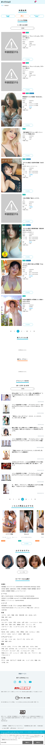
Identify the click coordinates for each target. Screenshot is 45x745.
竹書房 (29, 588)
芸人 (28, 653)
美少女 (6, 632)
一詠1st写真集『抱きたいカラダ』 (31, 198)
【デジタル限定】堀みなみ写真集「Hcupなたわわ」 (32, 264)
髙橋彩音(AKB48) (26, 303)
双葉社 (13, 591)
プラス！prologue (17, 605)
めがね (33, 615)
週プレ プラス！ (22, 16)
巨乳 (17, 622)
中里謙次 (31, 174)
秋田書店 (4, 586)
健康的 (21, 624)
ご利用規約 (4, 725)
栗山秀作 (31, 275)
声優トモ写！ (30, 607)
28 (27, 331)
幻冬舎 (3, 588)
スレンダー (7, 622)
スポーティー (7, 626)
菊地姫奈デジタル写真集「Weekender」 (32, 96)
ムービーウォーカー (20, 591)
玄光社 (38, 586)
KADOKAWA (19, 586)
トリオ (12, 639)
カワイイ (7, 634)
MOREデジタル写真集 (7, 598)
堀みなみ (24, 267)
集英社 (7, 588)
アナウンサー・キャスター (11, 650)
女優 (25, 646)
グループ (21, 639)
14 (26, 499)
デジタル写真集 (8, 16)
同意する (27, 742)
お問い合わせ (13, 728)
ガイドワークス (11, 586)
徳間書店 (34, 588)
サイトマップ (20, 728)
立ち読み (28, 59)
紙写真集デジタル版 (7, 605)
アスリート (37, 653)
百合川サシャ (25, 39)
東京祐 (30, 241)
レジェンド (18, 653)
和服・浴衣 (7, 617)
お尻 (25, 622)
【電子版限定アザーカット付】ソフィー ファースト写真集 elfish (32, 133)
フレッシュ (31, 624)
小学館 (18, 588)
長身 (12, 624)
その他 (5, 662)
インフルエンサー (28, 650)
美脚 (5, 624)
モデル (34, 646)
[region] (22, 739)
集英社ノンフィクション (8, 600)
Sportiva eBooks (19, 600)
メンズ (30, 660)
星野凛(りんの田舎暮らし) (28, 232)
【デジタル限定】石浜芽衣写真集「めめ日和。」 (33, 163)
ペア (5, 639)
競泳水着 (23, 615)
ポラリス (37, 607)
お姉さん (15, 632)
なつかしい (34, 632)
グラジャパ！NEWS (37, 16)
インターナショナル (20, 626)
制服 (15, 615)
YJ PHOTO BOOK (19, 596)
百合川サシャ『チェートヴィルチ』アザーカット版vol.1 (33, 37)
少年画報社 (24, 588)
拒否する (38, 742)
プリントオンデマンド (20, 607)
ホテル (30, 639)
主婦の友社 (13, 588)
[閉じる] (42, 736)
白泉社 (3, 591)
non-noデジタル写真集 (20, 598)
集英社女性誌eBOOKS (33, 598)
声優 (5, 648)
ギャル (32, 626)
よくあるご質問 (5, 728)
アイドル (17, 646)
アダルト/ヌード (6, 655)
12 (18, 499)
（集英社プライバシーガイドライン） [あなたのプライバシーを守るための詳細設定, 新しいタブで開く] (9, 739)
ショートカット (36, 622)
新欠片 (39, 588)
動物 (38, 660)
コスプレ (6, 615)
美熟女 (25, 632)
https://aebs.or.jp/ (4, 720)
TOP (2, 5)
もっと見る (22, 572)
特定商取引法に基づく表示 (30, 725)
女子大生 (13, 648)
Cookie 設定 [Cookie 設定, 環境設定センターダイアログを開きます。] (3, 742)
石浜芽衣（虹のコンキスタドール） (30, 166)
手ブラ (6, 660)
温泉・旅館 (7, 641)
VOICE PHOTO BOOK (8, 607)
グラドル (7, 646)
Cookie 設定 (40, 725)
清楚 (26, 634)
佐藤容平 (31, 308)
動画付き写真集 (27, 605)
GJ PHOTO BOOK (29, 596)
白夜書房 (8, 591)
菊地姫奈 (24, 98)
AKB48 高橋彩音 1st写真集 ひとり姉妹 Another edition (32, 300)
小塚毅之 (31, 206)
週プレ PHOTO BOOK (7, 596)
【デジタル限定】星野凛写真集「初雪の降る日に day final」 (33, 229)
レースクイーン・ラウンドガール (30, 648)
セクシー (17, 634)
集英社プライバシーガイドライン (15, 725)
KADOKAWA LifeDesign (29, 586)
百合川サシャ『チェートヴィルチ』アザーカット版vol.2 (33, 67)
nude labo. (4, 610)
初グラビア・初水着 (17, 660)
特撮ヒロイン (7, 653)
